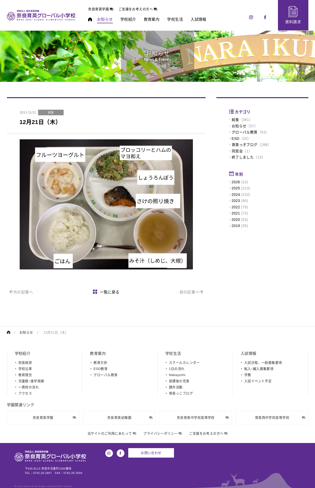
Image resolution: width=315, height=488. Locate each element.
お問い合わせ (151, 453)
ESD (235, 139)
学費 (247, 375)
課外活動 (176, 387)
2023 (236, 201)
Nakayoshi (177, 375)
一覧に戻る (106, 292)
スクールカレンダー (184, 363)
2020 (236, 220)
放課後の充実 (179, 381)
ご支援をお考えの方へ (138, 9)
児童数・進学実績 (31, 381)
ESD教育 (101, 369)
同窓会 (237, 151)
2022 (236, 207)
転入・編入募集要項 (259, 369)
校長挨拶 (25, 363)
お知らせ (239, 126)
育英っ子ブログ (245, 145)
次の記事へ (21, 292)
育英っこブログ (181, 393)
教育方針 (100, 363)
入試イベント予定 (258, 381)
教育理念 (25, 375)
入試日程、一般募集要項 (263, 363)
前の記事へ (191, 292)
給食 (235, 120)
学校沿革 (25, 369)
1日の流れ (176, 369)
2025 (236, 188)
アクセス (25, 393)
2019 (236, 226)
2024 (236, 194)
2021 (236, 213)
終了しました (243, 157)
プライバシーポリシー (162, 433)
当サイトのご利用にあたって (111, 433)
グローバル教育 (245, 132)
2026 (236, 182)
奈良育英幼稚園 (130, 417)
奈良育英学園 (100, 9)
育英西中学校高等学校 (280, 417)
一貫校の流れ (28, 387)
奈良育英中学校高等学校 (203, 417)
